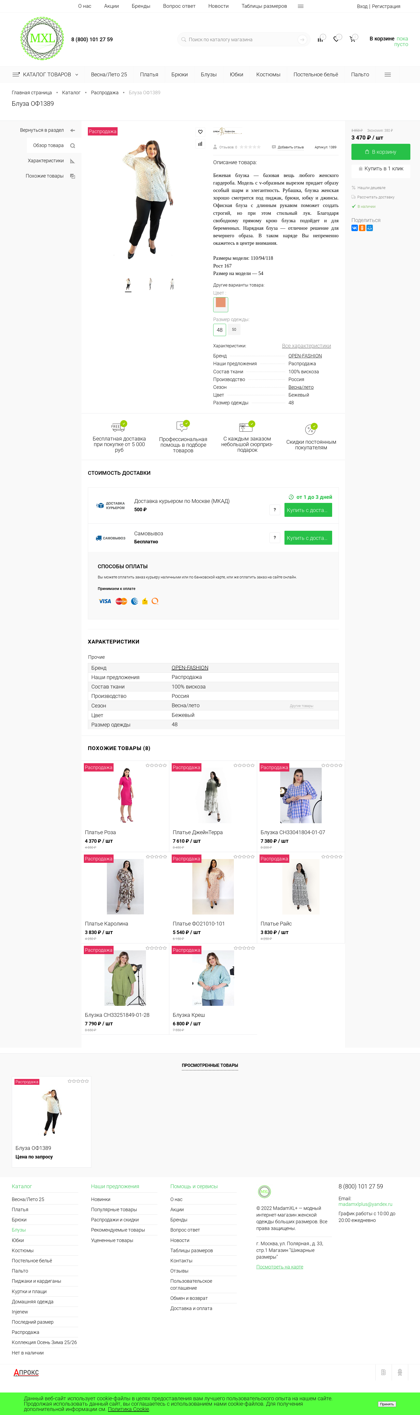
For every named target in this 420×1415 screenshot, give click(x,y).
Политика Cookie (128, 1409)
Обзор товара (54, 145)
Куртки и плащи (29, 1311)
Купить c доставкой (309, 521)
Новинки (100, 1219)
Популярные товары (114, 1229)
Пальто (20, 1290)
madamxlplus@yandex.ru (365, 1224)
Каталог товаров (46, 74)
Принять (387, 1404)
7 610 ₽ (213, 864)
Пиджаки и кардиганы (36, 1301)
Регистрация (384, 6)
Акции (111, 6)
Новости (218, 6)
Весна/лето (301, 387)
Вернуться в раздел (47, 130)
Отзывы (179, 1290)
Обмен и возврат (189, 1318)
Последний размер (33, 1342)
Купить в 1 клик (380, 168)
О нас (84, 6)
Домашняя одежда (33, 1321)
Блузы (19, 1249)
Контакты (181, 1280)
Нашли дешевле (368, 188)
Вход (359, 6)
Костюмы (23, 1270)
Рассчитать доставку (373, 197)
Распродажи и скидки (115, 1239)
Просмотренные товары (210, 1085)
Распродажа (25, 1352)
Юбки (18, 1260)
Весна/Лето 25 (28, 1219)
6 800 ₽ (213, 1046)
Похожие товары (50, 176)
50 (234, 329)
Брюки (19, 1239)
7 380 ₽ (301, 864)
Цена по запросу (34, 1176)
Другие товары (301, 726)
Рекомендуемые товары (118, 1249)
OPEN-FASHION (305, 356)
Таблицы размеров (264, 6)
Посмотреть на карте (279, 1286)
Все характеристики (306, 346)
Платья (20, 1229)
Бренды (141, 6)
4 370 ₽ (125, 864)
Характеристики (51, 161)
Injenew (20, 1331)
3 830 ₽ (125, 955)
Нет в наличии (28, 1372)
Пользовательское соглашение (191, 1304)
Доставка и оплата (191, 1328)
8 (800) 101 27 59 (92, 39)
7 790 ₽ (125, 1046)
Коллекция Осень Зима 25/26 (44, 1362)
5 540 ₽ (213, 955)
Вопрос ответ (179, 6)
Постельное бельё (32, 1280)
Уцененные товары (112, 1260)
